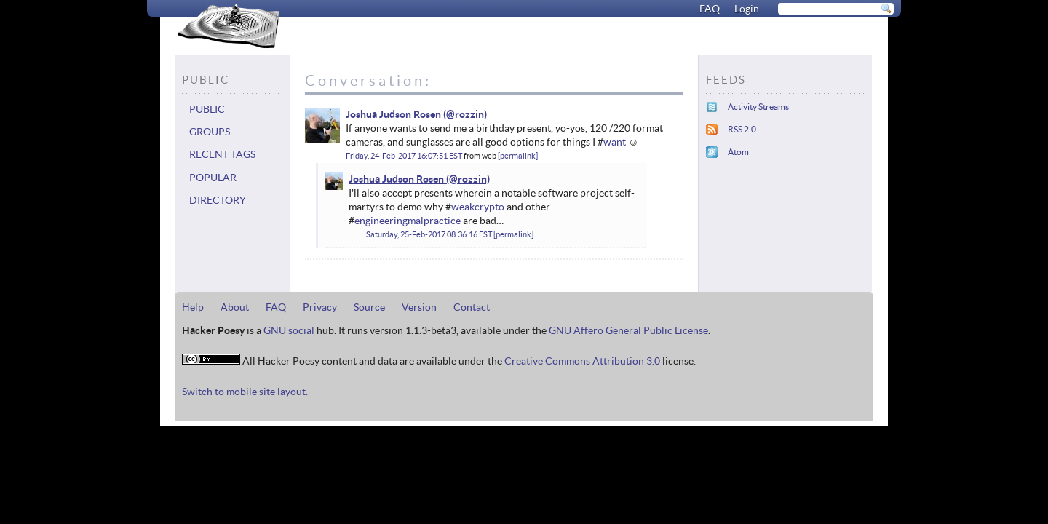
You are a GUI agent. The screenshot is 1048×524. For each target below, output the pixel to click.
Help (193, 307)
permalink (518, 155)
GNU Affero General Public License (628, 330)
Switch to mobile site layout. (245, 391)
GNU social (288, 330)
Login (746, 9)
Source (369, 307)
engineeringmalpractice (407, 220)
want (614, 142)
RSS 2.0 (742, 129)
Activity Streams (758, 106)
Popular (213, 177)
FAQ (709, 9)
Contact (471, 307)
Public (207, 109)
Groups (209, 132)
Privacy (320, 307)
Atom (738, 151)
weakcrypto (477, 207)
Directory (217, 200)
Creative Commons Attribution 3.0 (582, 361)
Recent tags (222, 154)
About (235, 307)
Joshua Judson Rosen (393, 114)
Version (419, 307)
